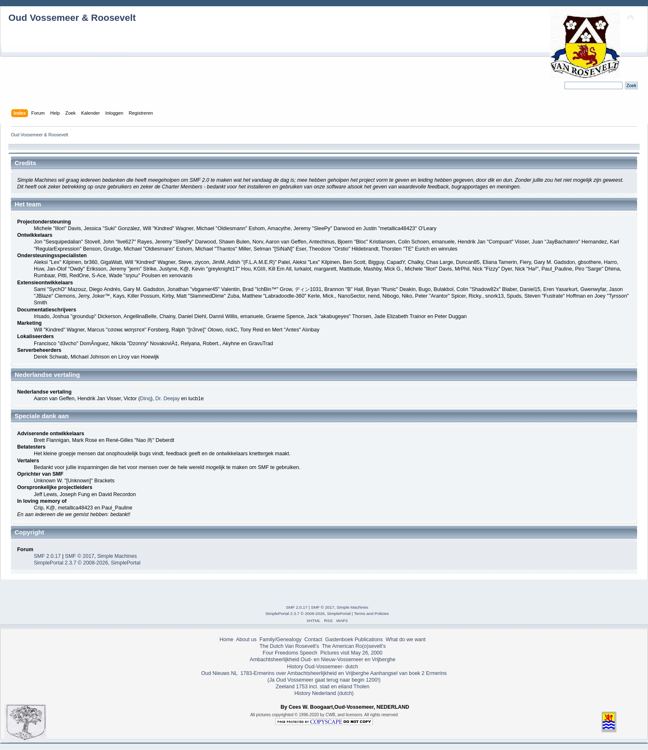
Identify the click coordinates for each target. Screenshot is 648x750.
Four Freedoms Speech (290, 653)
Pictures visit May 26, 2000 (351, 653)
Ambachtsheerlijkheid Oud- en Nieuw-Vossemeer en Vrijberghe (322, 659)
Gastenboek (339, 639)
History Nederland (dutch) (324, 693)
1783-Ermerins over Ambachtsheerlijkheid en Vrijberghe (304, 673)
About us (246, 639)
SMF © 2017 (79, 556)
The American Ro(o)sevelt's (354, 646)
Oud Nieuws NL (219, 673)
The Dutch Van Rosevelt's (289, 646)
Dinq (145, 398)
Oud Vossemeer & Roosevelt (72, 18)
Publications (369, 639)
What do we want (406, 639)
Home (226, 639)
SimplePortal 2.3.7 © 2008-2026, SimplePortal (87, 563)
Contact (313, 639)
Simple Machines (117, 556)
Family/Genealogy (280, 639)
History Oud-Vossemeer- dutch (322, 667)
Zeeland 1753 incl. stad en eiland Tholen (322, 687)
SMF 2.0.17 (47, 556)
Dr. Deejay (167, 398)
